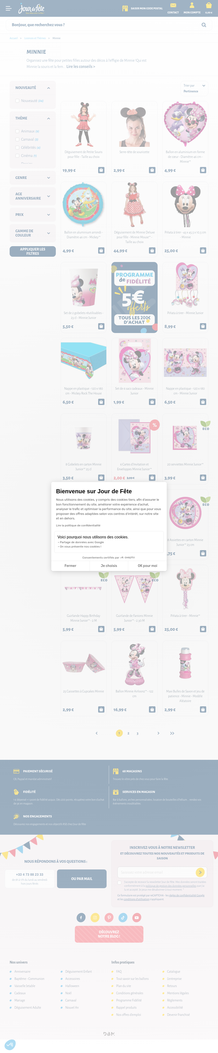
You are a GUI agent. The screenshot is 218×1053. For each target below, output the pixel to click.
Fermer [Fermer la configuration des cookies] (70, 566)
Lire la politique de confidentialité (78, 525)
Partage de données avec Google (82, 542)
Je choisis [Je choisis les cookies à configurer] (109, 566)
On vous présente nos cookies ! (80, 546)
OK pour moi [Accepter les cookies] (147, 566)
